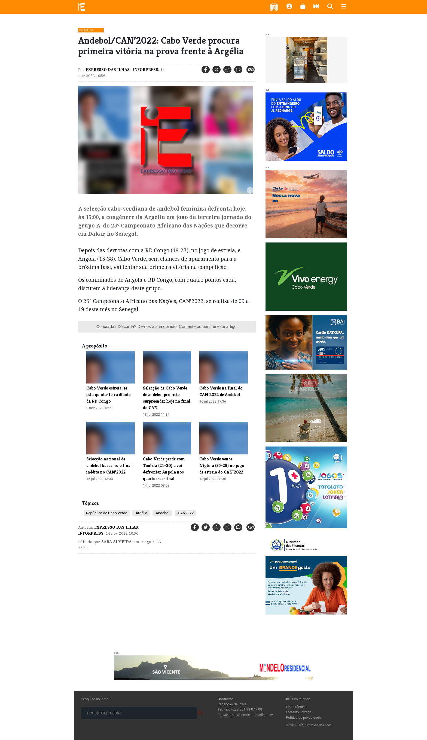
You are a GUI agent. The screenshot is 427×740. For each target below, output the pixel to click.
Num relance (298, 699)
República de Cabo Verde (106, 513)
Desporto (86, 30)
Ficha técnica (296, 707)
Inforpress (145, 69)
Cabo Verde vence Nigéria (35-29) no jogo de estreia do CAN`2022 (221, 465)
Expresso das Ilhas (108, 69)
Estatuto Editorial (299, 712)
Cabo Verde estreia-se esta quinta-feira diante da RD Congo (108, 394)
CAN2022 (185, 513)
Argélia (141, 513)
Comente (187, 326)
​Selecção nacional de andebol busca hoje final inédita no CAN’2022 (109, 465)
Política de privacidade (303, 717)
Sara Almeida (116, 541)
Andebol (162, 513)
